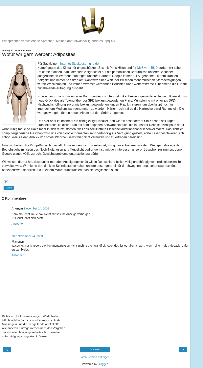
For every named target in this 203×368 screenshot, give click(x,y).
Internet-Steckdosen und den (80, 63)
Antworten (17, 223)
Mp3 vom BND (147, 67)
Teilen (9, 187)
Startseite (95, 349)
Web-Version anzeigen (95, 357)
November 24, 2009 (36, 208)
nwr (14, 236)
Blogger (103, 364)
